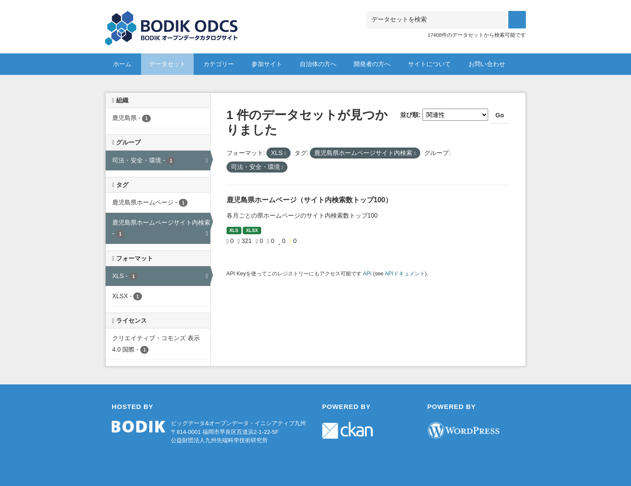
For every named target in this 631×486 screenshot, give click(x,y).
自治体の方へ (318, 63)
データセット (167, 63)
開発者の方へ (372, 63)
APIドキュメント (405, 274)
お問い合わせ (486, 63)
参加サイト (267, 63)
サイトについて (429, 63)
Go (500, 115)
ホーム (122, 63)
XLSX (252, 230)
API (367, 274)
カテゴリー (218, 63)
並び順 (409, 114)
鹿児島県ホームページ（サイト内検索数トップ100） (310, 200)
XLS (233, 230)
